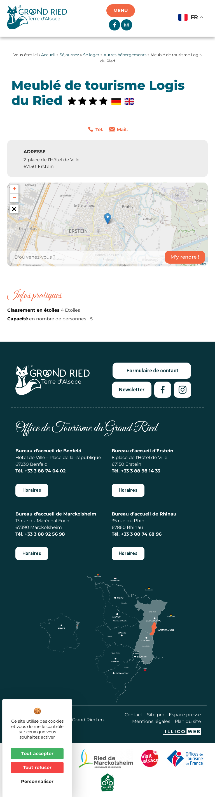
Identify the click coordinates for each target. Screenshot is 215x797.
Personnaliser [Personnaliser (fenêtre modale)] (37, 781)
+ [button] (14, 189)
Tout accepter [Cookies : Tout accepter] (37, 753)
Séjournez (69, 54)
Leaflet (201, 264)
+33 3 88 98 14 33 (140, 471)
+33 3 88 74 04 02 (45, 471)
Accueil (48, 54)
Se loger (91, 54)
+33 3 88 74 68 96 (141, 534)
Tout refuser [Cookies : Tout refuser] (37, 767)
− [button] (14, 198)
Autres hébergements (125, 54)
